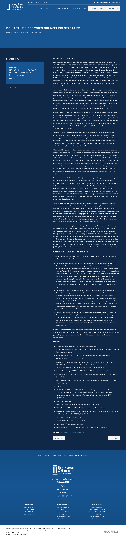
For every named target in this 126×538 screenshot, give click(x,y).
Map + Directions (29, 514)
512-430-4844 (114, 2)
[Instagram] (67, 496)
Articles (63, 432)
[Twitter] (71, 496)
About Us (46, 455)
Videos (45, 2)
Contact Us (84, 455)
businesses (105, 90)
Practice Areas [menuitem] (76, 8)
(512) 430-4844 (63, 482)
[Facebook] (54, 496)
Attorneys (54, 455)
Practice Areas (62, 455)
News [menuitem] (84, 8)
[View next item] (15, 87)
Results (38, 2)
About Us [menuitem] (48, 8)
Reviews (30, 2)
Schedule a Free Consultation (104, 8)
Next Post (114, 438)
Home (40, 455)
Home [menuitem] (41, 8)
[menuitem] (8, 535)
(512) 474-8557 (63, 489)
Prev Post (59, 438)
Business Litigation (79, 432)
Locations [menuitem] (57, 8)
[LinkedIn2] (63, 496)
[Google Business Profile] (59, 496)
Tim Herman (69, 432)
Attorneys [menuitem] (65, 8)
